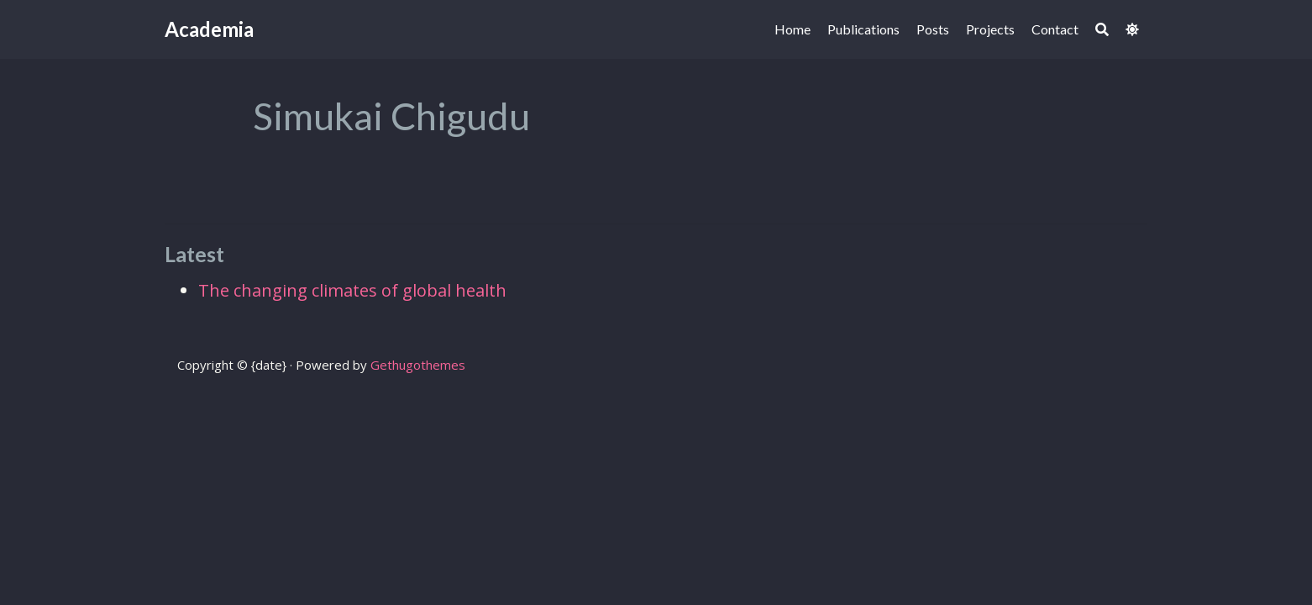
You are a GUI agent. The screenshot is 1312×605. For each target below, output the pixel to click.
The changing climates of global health (352, 290)
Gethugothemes (417, 364)
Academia (209, 29)
